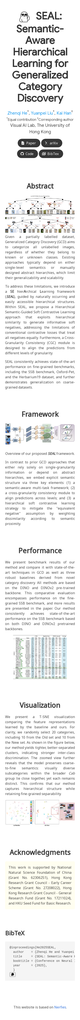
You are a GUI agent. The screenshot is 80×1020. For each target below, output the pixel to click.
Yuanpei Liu (42, 113)
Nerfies (60, 1007)
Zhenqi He (17, 113)
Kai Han (64, 113)
